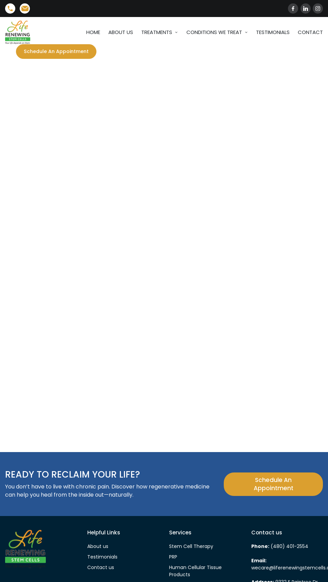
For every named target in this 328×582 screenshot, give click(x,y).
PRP (173, 557)
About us (97, 547)
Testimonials (102, 557)
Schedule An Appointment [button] (273, 485)
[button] (61, 52)
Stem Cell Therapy (191, 547)
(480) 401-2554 (288, 547)
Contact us (100, 568)
